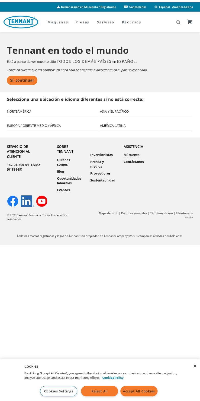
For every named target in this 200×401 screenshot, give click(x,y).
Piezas (83, 22)
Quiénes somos (63, 313)
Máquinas (58, 22)
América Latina (113, 190)
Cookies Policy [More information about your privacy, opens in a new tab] (112, 378)
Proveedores (100, 324)
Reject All (99, 391)
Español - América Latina (173, 7)
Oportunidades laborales (69, 332)
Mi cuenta (131, 306)
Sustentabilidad (102, 331)
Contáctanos (134, 313)
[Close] (195, 366)
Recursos (132, 22)
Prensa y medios (97, 315)
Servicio (105, 22)
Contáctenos (134, 7)
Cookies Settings (58, 391)
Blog (60, 323)
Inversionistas (101, 306)
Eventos (63, 341)
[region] (100, 380)
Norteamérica (19, 123)
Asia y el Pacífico (114, 123)
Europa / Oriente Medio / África (34, 190)
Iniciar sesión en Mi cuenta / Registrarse (88, 7)
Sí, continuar (22, 92)
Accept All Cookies (139, 391)
